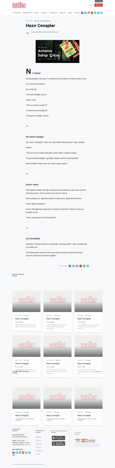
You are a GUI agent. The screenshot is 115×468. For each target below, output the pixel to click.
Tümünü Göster (98, 371)
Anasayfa (38, 456)
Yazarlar (38, 463)
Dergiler (38, 459)
